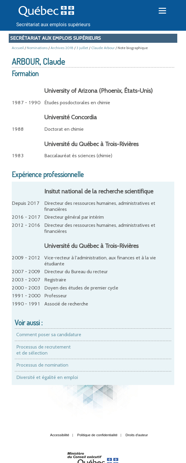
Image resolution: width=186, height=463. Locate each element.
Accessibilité (59, 435)
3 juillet (82, 47)
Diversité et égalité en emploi (47, 377)
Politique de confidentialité (97, 435)
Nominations (37, 47)
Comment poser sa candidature (48, 334)
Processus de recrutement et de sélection (43, 350)
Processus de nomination (42, 365)
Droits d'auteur (137, 435)
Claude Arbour (103, 47)
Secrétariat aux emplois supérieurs (53, 24)
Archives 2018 (62, 47)
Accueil (18, 47)
